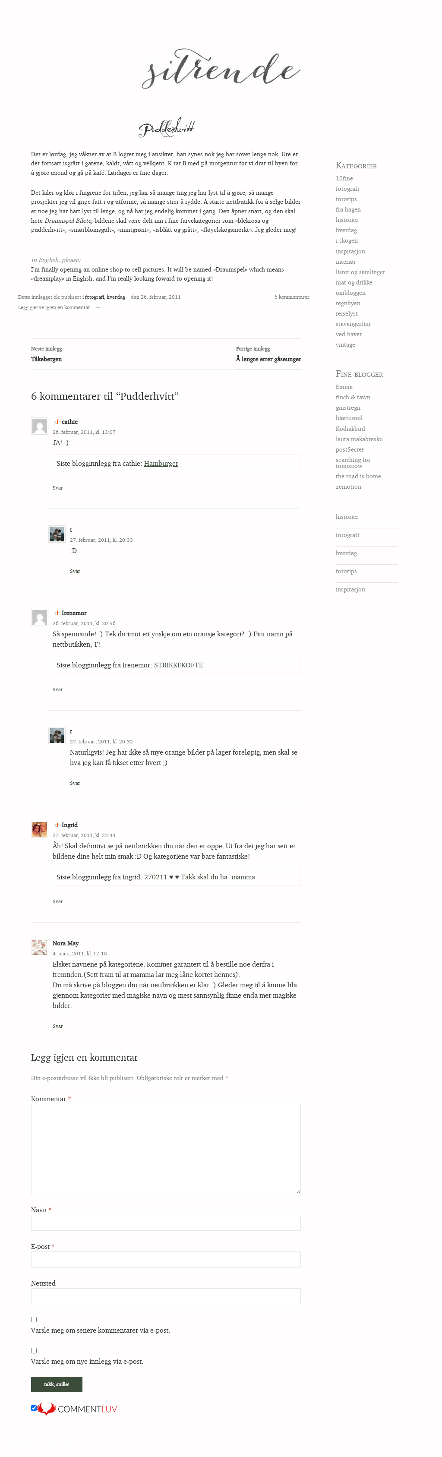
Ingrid (70, 824)
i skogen (347, 240)
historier (347, 219)
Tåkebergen (166, 353)
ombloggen (351, 292)
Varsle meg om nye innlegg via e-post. (87, 1361)
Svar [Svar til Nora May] (58, 1026)
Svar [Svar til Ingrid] (58, 901)
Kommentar (51, 1098)
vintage (345, 344)
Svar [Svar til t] (75, 571)
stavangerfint (353, 323)
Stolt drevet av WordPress (42, 1446)
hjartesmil (349, 417)
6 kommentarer (292, 297)
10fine (344, 178)
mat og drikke (354, 282)
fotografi (94, 297)
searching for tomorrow (353, 462)
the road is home (358, 476)
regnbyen (348, 303)
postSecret (350, 449)
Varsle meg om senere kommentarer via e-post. (100, 1330)
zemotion (348, 486)
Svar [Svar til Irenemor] (58, 689)
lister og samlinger (360, 271)
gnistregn (348, 407)
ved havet (349, 334)
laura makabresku (359, 438)
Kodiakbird (350, 428)
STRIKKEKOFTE (178, 665)
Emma (344, 386)
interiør (346, 261)
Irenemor (74, 612)
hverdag (116, 297)
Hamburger (161, 463)
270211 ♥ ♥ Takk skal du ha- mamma (199, 876)
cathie (70, 421)
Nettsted (43, 1283)
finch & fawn (353, 397)
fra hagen (348, 209)
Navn (41, 1209)
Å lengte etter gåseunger (268, 353)
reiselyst (347, 313)
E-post (43, 1246)
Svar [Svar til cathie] (58, 487)
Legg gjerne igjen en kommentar (54, 307)
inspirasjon (350, 251)
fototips (346, 198)
